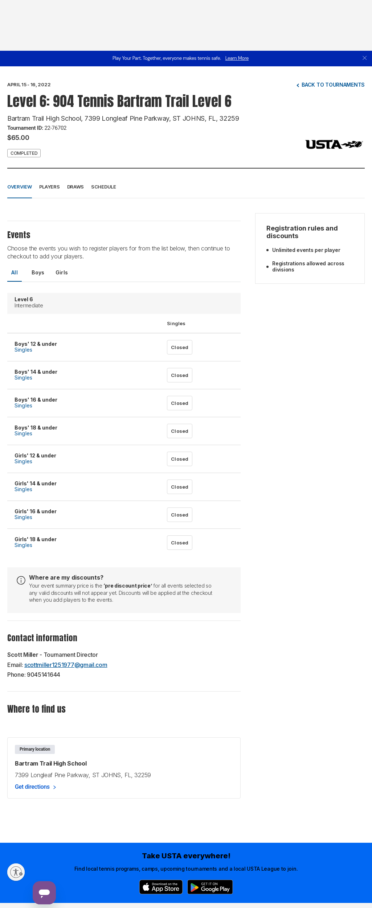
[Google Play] (210, 887)
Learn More (237, 58)
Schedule (103, 187)
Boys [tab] (38, 272)
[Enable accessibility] (16, 872)
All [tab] (14, 272)
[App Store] (161, 887)
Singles (23, 350)
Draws (75, 187)
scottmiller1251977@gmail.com (65, 664)
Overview (19, 187)
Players (49, 187)
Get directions (32, 786)
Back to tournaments (333, 85)
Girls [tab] (62, 272)
